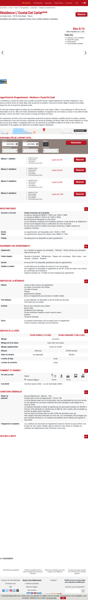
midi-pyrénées (24, 8)
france (16, 8)
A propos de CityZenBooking (10, 580)
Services (29, 19)
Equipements (22, 19)
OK (63, 598)
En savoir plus (51, 598)
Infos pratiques (13, 19)
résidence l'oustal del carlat (47, 8)
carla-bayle (34, 8)
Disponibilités (4, 19)
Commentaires (54, 19)
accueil (10, 8)
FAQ (10, 587)
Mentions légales (32, 587)
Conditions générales (43, 19)
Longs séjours (48, 3)
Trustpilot (53, 580)
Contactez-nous (10, 584)
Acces (34, 19)
